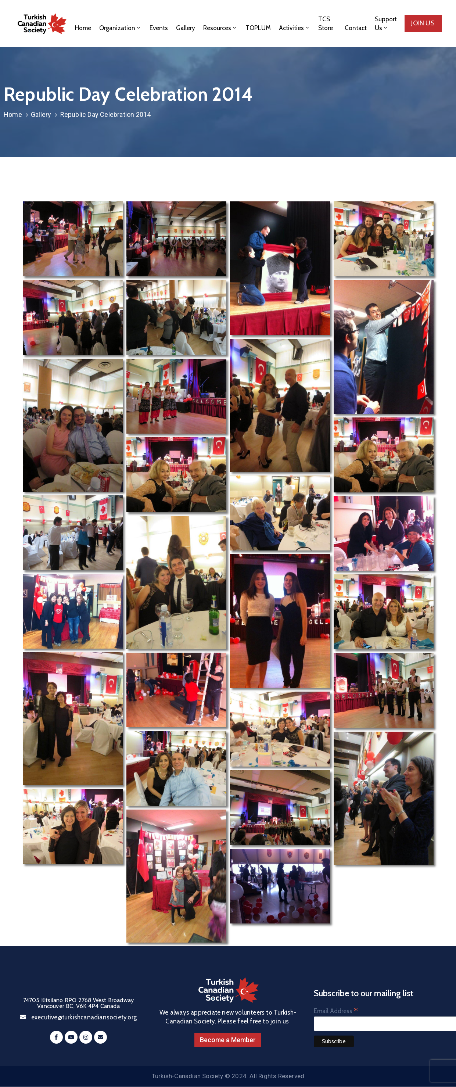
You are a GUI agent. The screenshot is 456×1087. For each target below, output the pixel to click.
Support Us (386, 23)
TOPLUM (258, 28)
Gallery (185, 28)
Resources (220, 28)
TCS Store (325, 23)
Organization (120, 28)
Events (159, 28)
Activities (294, 28)
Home (83, 28)
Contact (356, 28)
